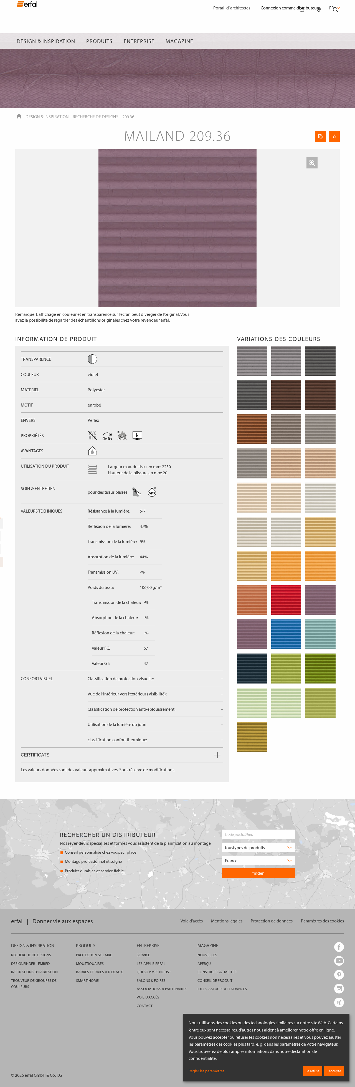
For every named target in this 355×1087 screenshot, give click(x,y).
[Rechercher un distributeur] (318, 41)
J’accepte (334, 1070)
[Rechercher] (335, 41)
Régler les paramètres (206, 1070)
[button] (312, 162)
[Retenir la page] (334, 136)
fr (334, 8)
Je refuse (313, 1070)
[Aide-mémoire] (302, 41)
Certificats (120, 755)
